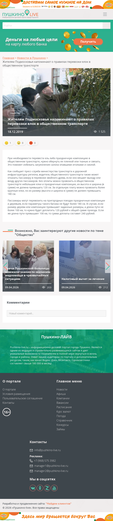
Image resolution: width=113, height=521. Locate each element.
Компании (63, 398)
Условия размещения (16, 394)
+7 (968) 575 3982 (45, 461)
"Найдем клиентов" (58, 503)
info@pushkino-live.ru (47, 450)
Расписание (64, 407)
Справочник (64, 420)
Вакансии (62, 403)
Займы (60, 429)
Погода (61, 416)
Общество (15, 113)
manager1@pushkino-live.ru (51, 466)
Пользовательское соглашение (23, 398)
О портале (9, 389)
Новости (61, 389)
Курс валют (63, 411)
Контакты (8, 403)
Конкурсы (62, 425)
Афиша (61, 394)
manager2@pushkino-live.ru (51, 471)
